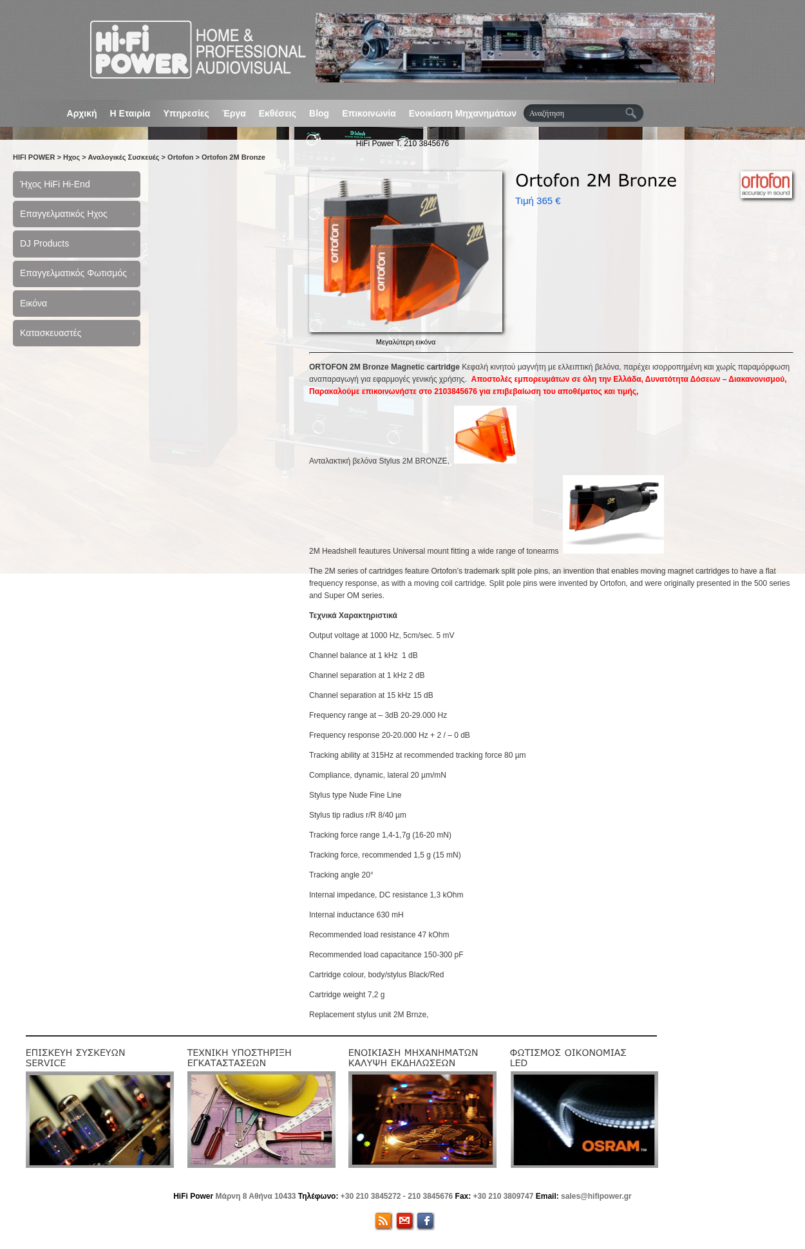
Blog (319, 113)
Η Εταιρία (130, 113)
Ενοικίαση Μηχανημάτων (462, 113)
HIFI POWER (34, 157)
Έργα (234, 113)
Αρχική (82, 113)
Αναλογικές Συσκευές (123, 157)
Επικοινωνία (369, 113)
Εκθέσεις (277, 113)
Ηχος (71, 157)
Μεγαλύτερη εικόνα (406, 342)
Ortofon (180, 157)
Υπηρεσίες (186, 113)
